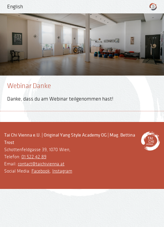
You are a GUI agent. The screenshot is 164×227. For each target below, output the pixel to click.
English (15, 7)
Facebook (40, 171)
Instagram (62, 171)
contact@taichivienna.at (41, 164)
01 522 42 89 (33, 156)
